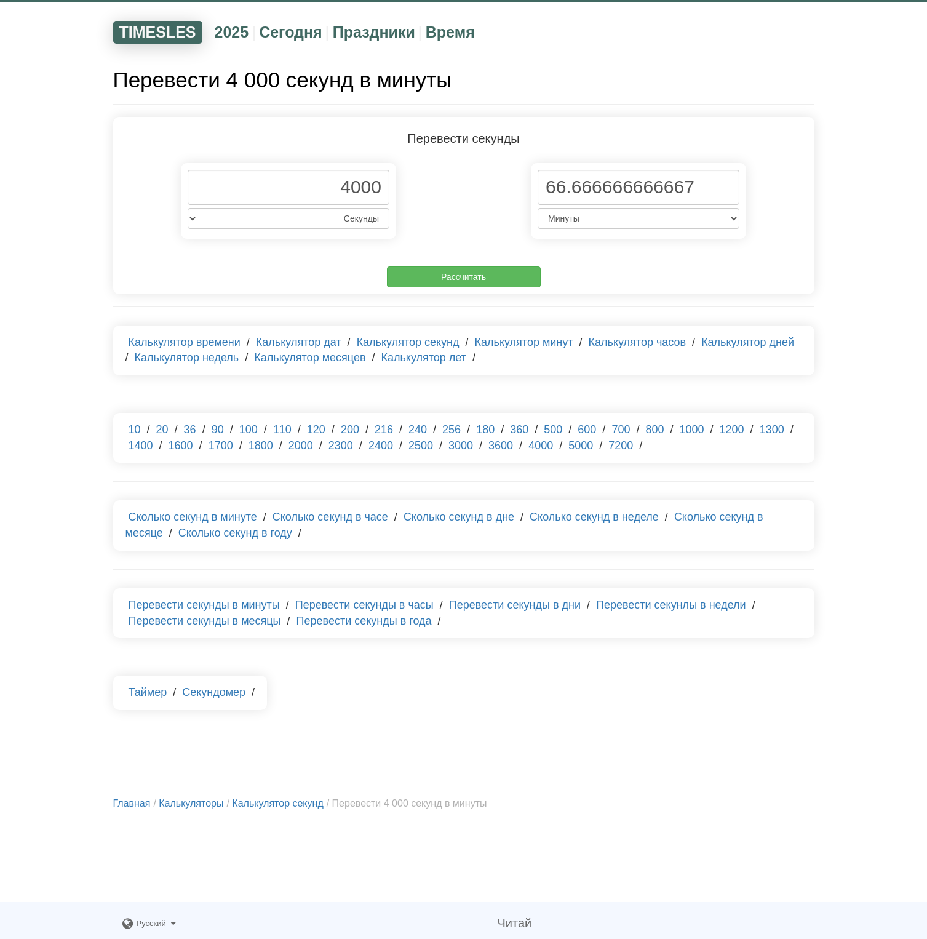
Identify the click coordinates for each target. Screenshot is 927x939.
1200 (732, 429)
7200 (620, 445)
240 (417, 429)
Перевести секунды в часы (364, 605)
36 (190, 429)
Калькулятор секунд (408, 342)
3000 (460, 445)
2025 (232, 32)
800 (654, 429)
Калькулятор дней (747, 342)
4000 (540, 445)
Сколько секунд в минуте (193, 517)
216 (384, 429)
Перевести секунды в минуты (204, 605)
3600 (500, 445)
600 (587, 429)
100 (248, 429)
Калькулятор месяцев (309, 357)
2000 (300, 445)
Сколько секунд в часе (330, 517)
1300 (772, 429)
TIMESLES (157, 32)
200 (350, 429)
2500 (420, 445)
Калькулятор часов (637, 342)
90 (218, 429)
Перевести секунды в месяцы (205, 621)
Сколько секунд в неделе (594, 517)
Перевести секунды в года (364, 621)
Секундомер (213, 692)
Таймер (148, 692)
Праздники (374, 32)
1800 (261, 445)
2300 (340, 445)
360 (519, 429)
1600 (181, 445)
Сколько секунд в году (235, 533)
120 (316, 429)
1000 (692, 429)
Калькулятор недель (187, 357)
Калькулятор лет (423, 357)
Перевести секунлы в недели (671, 605)
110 (282, 429)
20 (162, 429)
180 (485, 429)
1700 (221, 445)
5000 (580, 445)
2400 (380, 445)
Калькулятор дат (298, 342)
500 (553, 429)
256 (451, 429)
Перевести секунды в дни (515, 605)
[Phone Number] (288, 187)
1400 (141, 445)
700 (620, 429)
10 (135, 429)
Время (450, 32)
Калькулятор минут (524, 342)
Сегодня (290, 32)
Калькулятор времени (185, 342)
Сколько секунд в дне (459, 517)
